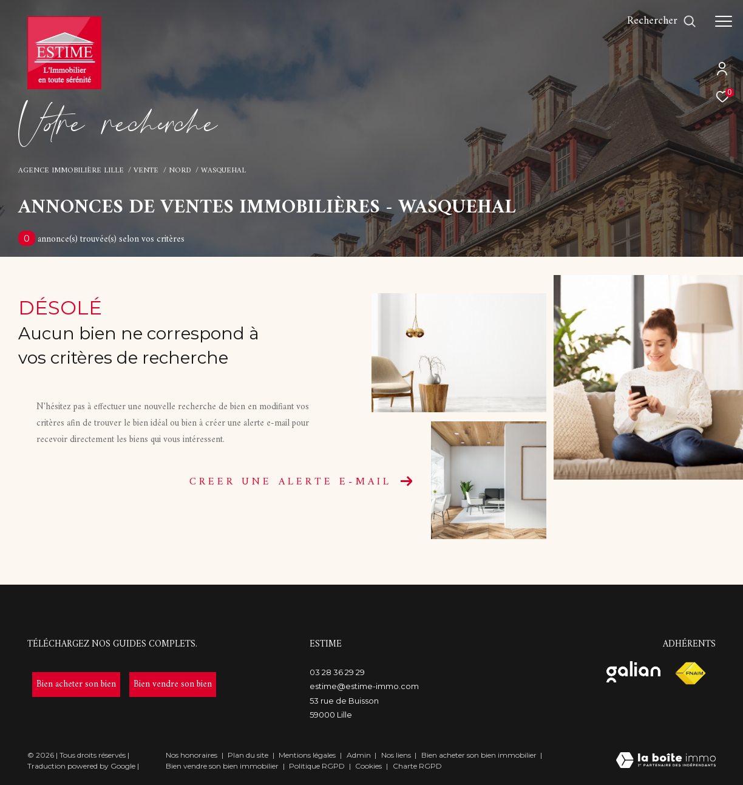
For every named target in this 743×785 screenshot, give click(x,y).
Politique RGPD (317, 765)
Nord (180, 170)
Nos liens (397, 755)
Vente (146, 170)
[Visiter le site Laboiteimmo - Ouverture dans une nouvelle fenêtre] (666, 761)
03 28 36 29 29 (337, 672)
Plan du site (249, 755)
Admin (360, 755)
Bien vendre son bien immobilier (223, 765)
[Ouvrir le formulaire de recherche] (661, 21)
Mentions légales (308, 755)
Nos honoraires (191, 755)
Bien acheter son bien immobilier (479, 755)
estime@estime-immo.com (364, 686)
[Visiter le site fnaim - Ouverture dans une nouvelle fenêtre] (690, 673)
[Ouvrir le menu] (723, 21)
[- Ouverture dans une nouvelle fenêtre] (76, 684)
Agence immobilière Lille (71, 170)
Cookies (368, 766)
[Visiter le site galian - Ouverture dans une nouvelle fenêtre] (633, 671)
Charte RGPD (417, 765)
